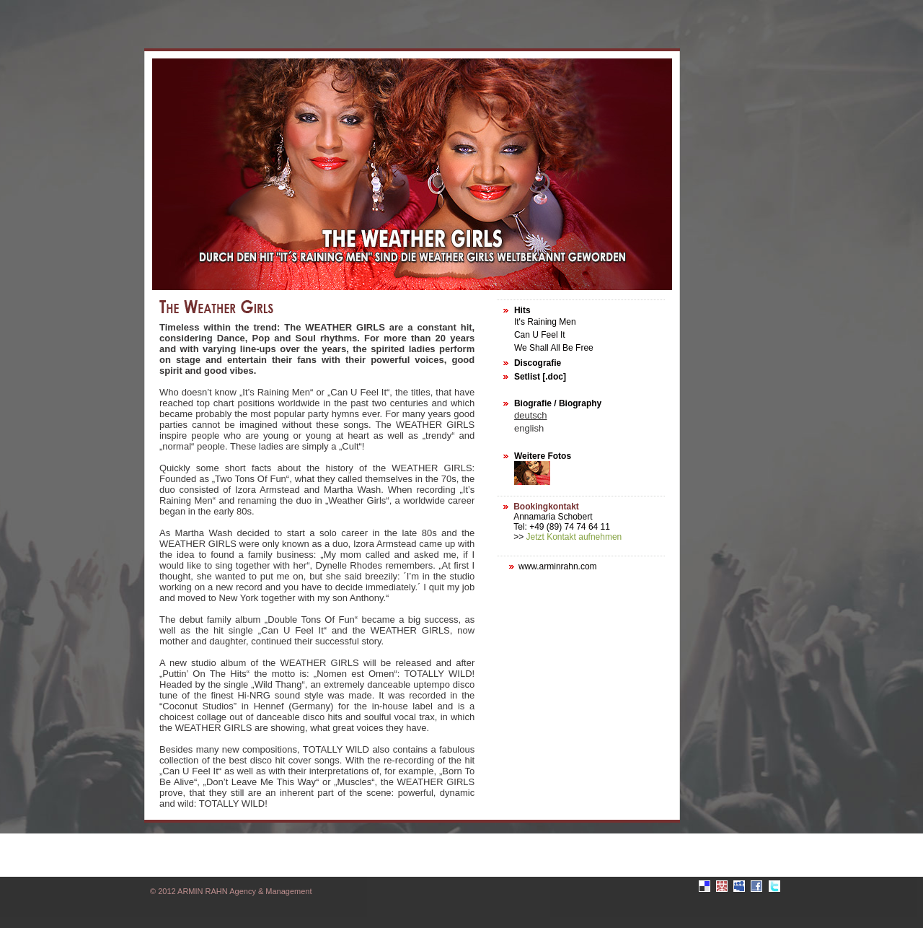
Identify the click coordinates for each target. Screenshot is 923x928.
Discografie (537, 363)
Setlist (527, 377)
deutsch (530, 415)
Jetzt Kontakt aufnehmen (574, 537)
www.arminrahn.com (557, 566)
